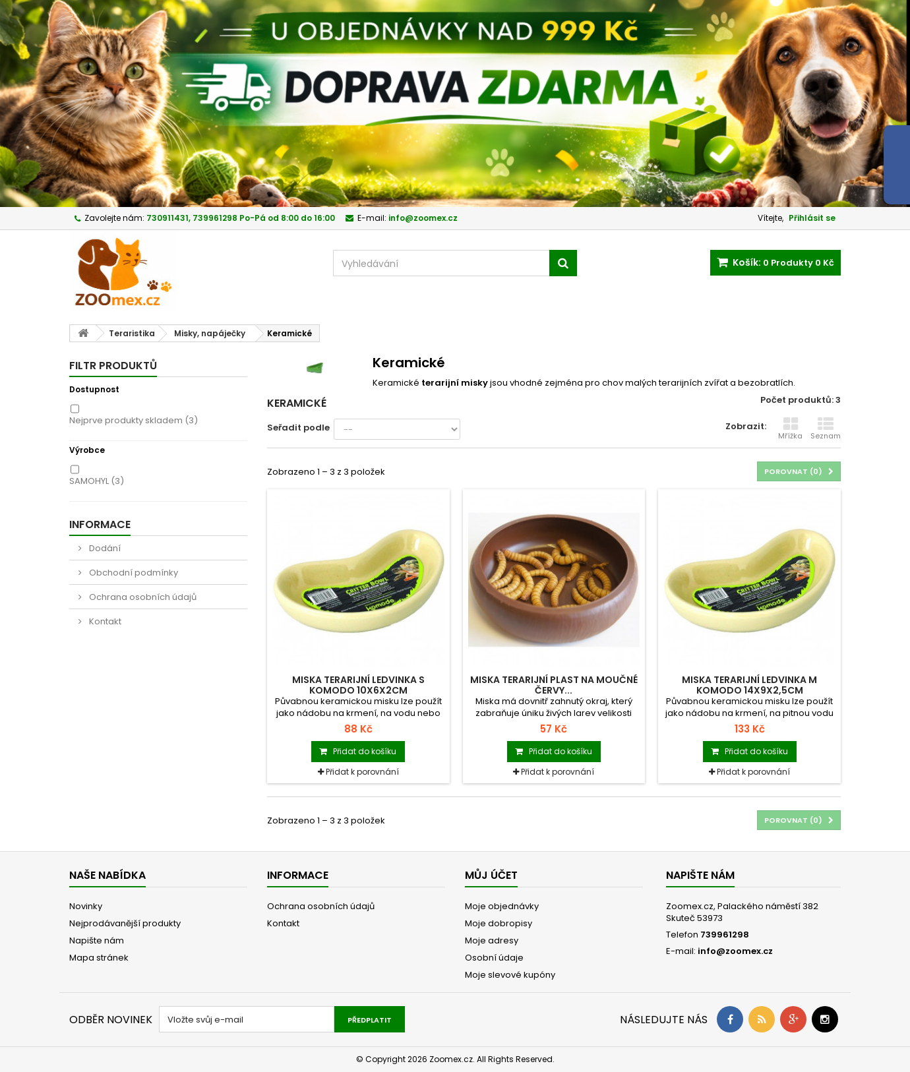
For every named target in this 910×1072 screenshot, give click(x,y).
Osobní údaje (494, 957)
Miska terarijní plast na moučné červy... (554, 685)
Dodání (104, 548)
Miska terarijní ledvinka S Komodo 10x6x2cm (358, 685)
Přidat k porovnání (362, 771)
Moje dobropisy (498, 923)
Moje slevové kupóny (510, 974)
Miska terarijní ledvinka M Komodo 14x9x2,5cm (749, 685)
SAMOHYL (96, 481)
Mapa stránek (99, 957)
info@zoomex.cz (735, 951)
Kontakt (104, 621)
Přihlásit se (812, 217)
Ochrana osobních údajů (142, 597)
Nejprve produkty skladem (133, 420)
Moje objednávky (502, 906)
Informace (100, 524)
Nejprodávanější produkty (125, 923)
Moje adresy (491, 940)
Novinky (85, 906)
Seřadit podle (298, 427)
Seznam (825, 428)
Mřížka (790, 428)
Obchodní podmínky (132, 572)
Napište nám (96, 940)
